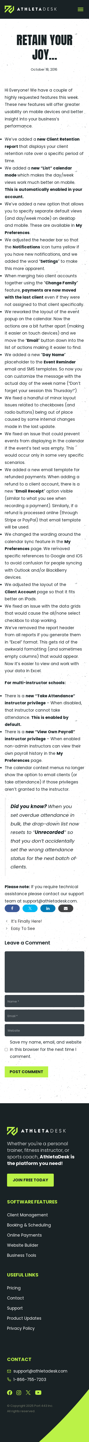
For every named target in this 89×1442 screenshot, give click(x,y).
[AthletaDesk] (31, 9)
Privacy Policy (21, 1328)
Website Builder (22, 1245)
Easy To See (23, 928)
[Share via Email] (65, 908)
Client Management (27, 1215)
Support (15, 1308)
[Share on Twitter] (30, 908)
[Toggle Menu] (80, 9)
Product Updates (24, 1318)
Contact (15, 1298)
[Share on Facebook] (12, 908)
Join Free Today (30, 1180)
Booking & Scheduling (29, 1225)
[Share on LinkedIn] (47, 908)
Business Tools (21, 1255)
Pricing (14, 1288)
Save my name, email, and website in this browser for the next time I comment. (45, 1049)
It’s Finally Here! (26, 921)
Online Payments (24, 1235)
